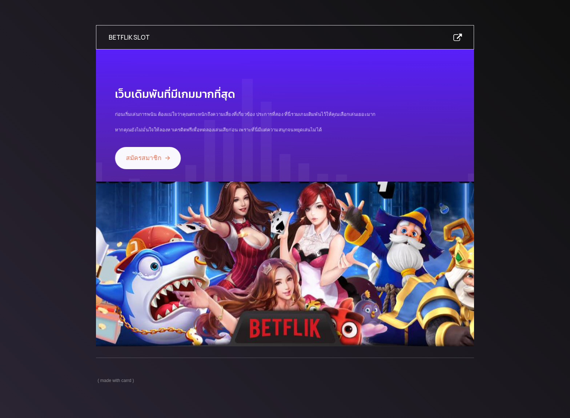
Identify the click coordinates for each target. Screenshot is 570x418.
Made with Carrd (115, 380)
